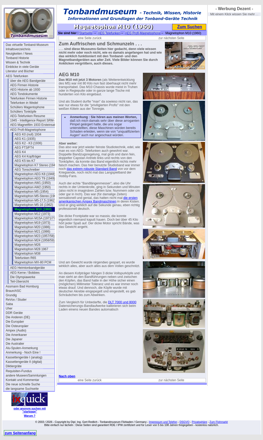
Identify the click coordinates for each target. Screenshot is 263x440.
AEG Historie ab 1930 (25, 89)
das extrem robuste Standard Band (92, 169)
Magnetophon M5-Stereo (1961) (36, 196)
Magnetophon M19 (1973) (32, 223)
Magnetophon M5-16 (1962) (33, 205)
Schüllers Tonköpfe (23, 111)
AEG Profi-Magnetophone (28, 130)
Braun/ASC (13, 291)
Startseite (85, 33)
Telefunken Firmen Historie (28, 98)
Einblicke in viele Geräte (22, 67)
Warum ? (29, 415)
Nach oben (67, 376)
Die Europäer (15, 321)
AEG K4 (20, 152)
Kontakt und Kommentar (22, 380)
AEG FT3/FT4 (24, 147)
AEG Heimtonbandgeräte (27, 268)
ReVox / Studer (16, 299)
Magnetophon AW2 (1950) (32, 187)
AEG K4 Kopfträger (27, 156)
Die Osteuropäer (17, 326)
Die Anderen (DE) (18, 317)
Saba (9, 304)
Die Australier (15, 343)
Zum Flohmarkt (218, 421)
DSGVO (184, 421)
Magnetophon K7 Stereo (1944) (36, 165)
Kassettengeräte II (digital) (24, 362)
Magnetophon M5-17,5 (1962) (35, 200)
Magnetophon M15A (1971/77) (35, 218)
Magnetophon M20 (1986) (32, 227)
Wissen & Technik (18, 62)
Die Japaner (14, 339)
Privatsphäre (199, 421)
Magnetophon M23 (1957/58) (34, 236)
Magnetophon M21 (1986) (32, 231)
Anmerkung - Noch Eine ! (23, 352)
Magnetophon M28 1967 (31, 249)
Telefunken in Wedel (24, 103)
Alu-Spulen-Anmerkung (22, 348)
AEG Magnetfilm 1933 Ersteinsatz (33, 125)
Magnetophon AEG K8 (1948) (34, 174)
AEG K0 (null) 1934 (27, 134)
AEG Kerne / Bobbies (25, 273)
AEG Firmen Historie (24, 85)
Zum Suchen (189, 27)
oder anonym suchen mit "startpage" (29, 410)
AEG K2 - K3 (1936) (28, 143)
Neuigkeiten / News (19, 53)
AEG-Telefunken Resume (27, 116)
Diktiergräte (13, 366)
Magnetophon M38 (27, 253)
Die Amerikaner (16, 335)
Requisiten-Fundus (19, 371)
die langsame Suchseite (22, 389)
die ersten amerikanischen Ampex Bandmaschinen (98, 199)
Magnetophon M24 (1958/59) (34, 240)
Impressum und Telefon (163, 421)
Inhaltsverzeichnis (18, 49)
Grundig (11, 295)
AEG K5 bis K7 (24, 161)
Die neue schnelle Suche (23, 384)
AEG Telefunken (17, 76)
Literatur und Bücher (20, 71)
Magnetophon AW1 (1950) (32, 183)
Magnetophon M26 (27, 245)
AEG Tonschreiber (27, 169)
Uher (9, 308)
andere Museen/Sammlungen (26, 375)
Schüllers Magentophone (27, 107)
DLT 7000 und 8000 (122, 302)
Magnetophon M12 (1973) (32, 214)
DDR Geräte (14, 313)
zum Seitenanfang (20, 433)
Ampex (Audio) (16, 330)
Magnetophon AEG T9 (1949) (34, 178)
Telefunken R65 (25, 258)
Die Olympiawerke (22, 277)
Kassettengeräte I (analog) (24, 357)
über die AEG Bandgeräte (28, 81)
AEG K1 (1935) (24, 139)
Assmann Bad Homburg (22, 286)
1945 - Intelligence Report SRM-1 (33, 120)
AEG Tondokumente (24, 94)
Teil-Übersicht (19, 281)
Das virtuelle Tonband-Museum (27, 45)
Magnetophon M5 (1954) (31, 191)
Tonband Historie (17, 58)
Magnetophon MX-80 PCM (32, 262)
